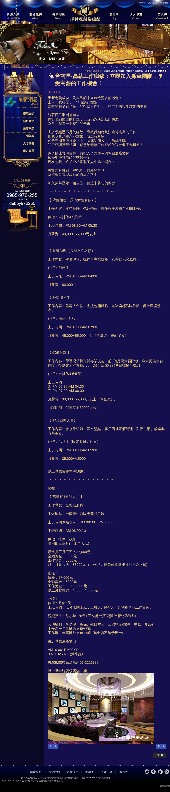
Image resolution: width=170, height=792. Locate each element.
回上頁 (160, 755)
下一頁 (161, 746)
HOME (142, 2)
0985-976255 (92, 777)
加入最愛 (152, 2)
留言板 (159, 17)
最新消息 (58, 17)
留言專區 (28, 150)
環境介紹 (10, 17)
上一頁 (53, 746)
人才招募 (135, 17)
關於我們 (34, 17)
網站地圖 (164, 2)
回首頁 (87, 71)
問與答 (111, 17)
